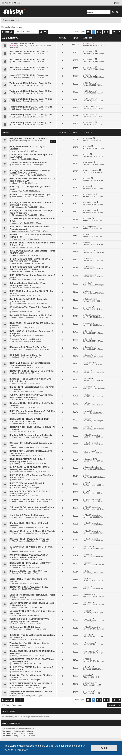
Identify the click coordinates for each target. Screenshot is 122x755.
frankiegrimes (17, 655)
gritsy (14, 373)
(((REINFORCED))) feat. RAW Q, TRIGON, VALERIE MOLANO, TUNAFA (29, 260)
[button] (88, 32)
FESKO (15, 664)
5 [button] (107, 31)
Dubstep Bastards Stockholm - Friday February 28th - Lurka (28, 284)
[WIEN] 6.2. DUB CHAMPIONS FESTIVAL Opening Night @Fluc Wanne (29, 620)
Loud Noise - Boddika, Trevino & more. (28, 162)
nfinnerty (15, 607)
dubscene (89, 323)
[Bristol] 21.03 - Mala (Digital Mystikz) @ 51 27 (32, 194)
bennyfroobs (16, 279)
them (14, 480)
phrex (14, 159)
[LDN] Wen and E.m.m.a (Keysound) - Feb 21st (32, 411)
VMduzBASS (17, 263)
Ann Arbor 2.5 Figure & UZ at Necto (26, 515)
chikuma (15, 141)
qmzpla (14, 413)
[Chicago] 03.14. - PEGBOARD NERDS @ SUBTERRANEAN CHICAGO (29, 171)
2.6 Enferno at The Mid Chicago (24, 627)
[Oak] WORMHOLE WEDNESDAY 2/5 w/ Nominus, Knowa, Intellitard (28, 556)
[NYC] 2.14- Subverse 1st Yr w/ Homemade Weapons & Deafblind (30, 364)
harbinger (88, 138)
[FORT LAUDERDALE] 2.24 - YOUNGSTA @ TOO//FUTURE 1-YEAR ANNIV (30, 684)
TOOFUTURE (17, 688)
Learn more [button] (21, 750)
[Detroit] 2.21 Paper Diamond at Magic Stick (31, 315)
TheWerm (15, 672)
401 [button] (115, 31)
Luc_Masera (16, 336)
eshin (14, 328)
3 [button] (100, 31)
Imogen (88, 146)
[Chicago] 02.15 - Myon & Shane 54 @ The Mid (32, 531)
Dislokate (15, 391)
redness (15, 223)
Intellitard (15, 559)
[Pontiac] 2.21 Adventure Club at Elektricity (30, 435)
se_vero (15, 623)
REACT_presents (18, 175)
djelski (14, 583)
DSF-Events (16, 54)
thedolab (15, 383)
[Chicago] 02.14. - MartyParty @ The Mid (29, 539)
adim (14, 496)
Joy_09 (88, 331)
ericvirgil (15, 341)
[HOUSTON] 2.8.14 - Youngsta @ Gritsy (28, 587)
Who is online (8, 711)
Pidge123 (15, 255)
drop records (17, 455)
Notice (14, 399)
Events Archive (11, 27)
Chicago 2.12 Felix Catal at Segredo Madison (31, 507)
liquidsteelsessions (19, 472)
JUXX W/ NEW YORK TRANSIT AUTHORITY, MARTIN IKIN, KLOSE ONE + (31, 396)
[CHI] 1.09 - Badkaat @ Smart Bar (25, 355)
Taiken (14, 247)
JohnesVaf (89, 347)
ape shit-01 (16, 599)
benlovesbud (17, 197)
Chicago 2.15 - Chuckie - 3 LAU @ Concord (30, 499)
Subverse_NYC (18, 367)
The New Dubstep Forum (21, 43)
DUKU (14, 407)
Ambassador (17, 647)
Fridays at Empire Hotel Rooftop (25, 339)
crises (14, 296)
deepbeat (15, 696)
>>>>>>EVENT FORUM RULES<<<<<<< (28, 51)
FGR (13, 488)
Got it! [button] (104, 748)
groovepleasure (18, 231)
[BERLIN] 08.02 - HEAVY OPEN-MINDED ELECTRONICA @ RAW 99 (29, 420)
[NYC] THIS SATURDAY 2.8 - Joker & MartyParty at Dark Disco (27, 460)
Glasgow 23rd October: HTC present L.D (29, 138)
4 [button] (104, 31)
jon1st (14, 615)
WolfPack (15, 357)
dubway (15, 46)
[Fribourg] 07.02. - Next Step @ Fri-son (28, 571)
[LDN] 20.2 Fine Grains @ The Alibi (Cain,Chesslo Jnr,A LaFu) (26, 484)
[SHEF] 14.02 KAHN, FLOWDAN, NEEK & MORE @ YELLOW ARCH (29, 468)
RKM (14, 239)
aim (13, 151)
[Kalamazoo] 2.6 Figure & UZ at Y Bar (27, 347)
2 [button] (97, 31)
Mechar (15, 287)
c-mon (14, 191)
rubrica (14, 183)
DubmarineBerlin (18, 304)
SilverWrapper (17, 207)
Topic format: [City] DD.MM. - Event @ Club (30, 83)
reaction (88, 603)
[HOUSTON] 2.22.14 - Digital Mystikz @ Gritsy (31, 371)
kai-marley (16, 165)
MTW (14, 431)
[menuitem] (17, 3)
